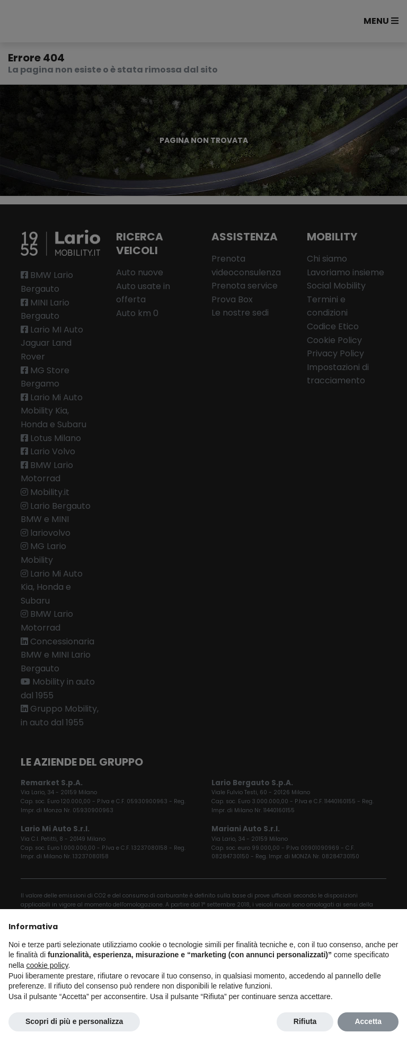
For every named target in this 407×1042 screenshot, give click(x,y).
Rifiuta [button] (305, 1021)
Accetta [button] (368, 1021)
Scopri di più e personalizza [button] (74, 1021)
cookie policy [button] (47, 965)
